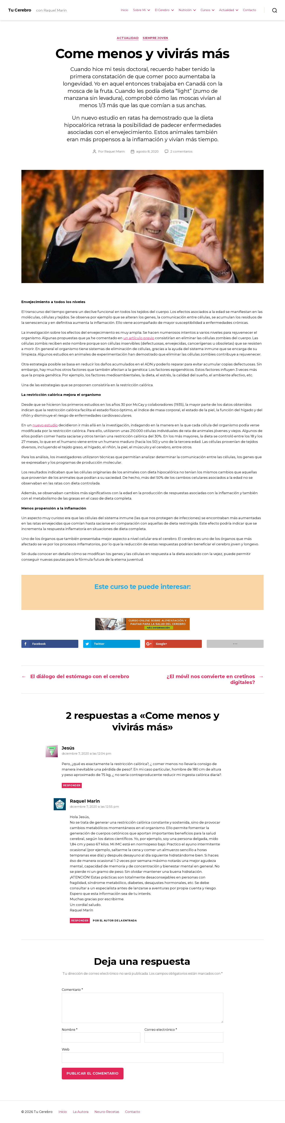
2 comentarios (181, 151)
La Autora (80, 1112)
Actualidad (226, 10)
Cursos (205, 10)
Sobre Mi (139, 10)
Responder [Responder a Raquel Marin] (79, 920)
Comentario (72, 990)
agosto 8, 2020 (147, 151)
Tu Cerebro (19, 10)
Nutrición (185, 10)
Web (65, 1049)
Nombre (70, 1030)
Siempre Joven (155, 38)
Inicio (124, 10)
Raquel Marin (114, 151)
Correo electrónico (161, 1030)
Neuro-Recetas (106, 1112)
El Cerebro (162, 10)
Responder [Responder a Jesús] (71, 785)
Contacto (249, 10)
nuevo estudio (45, 425)
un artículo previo (138, 338)
